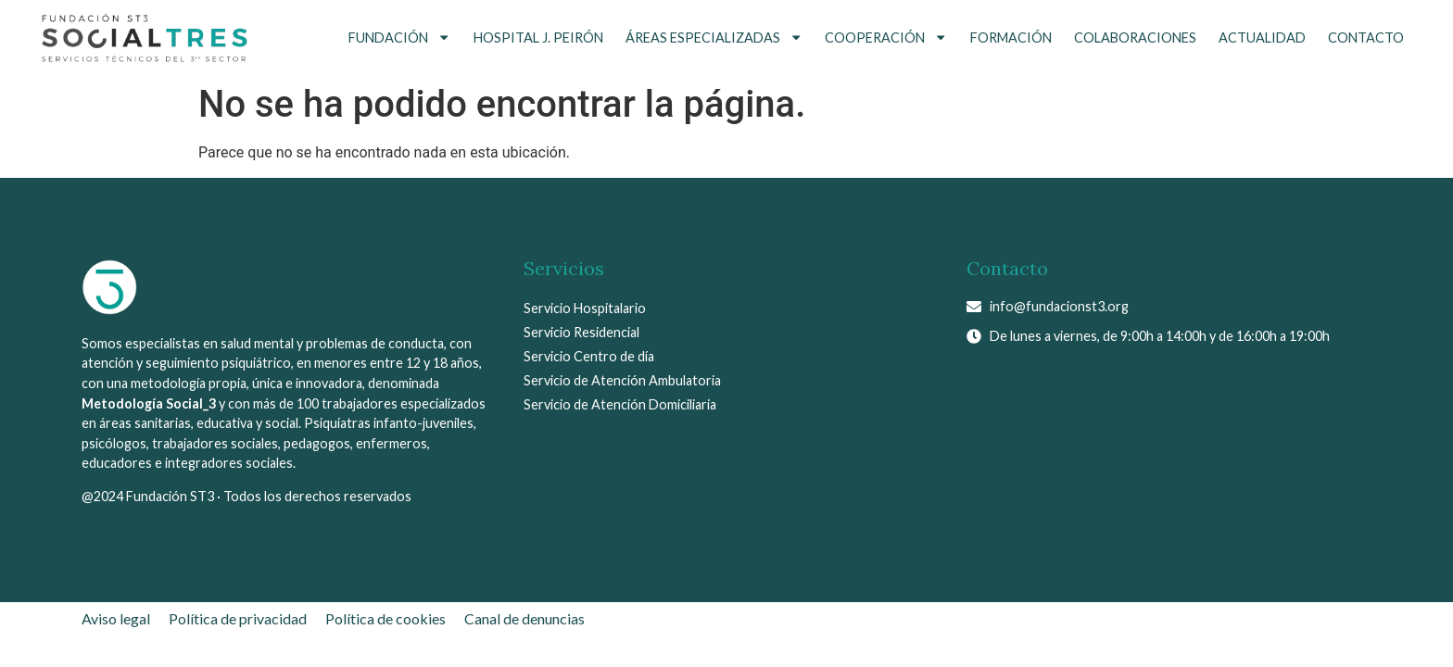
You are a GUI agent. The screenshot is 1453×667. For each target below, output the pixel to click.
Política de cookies (385, 618)
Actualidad (1262, 37)
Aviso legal (116, 618)
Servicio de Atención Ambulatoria (622, 380)
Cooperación (886, 37)
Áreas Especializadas (713, 37)
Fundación (399, 37)
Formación (1011, 37)
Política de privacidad (238, 618)
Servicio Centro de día (589, 356)
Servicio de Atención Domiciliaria (620, 404)
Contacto (1366, 37)
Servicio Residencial (581, 332)
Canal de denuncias (524, 618)
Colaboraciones (1135, 37)
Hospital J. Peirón (538, 37)
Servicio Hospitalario (585, 308)
